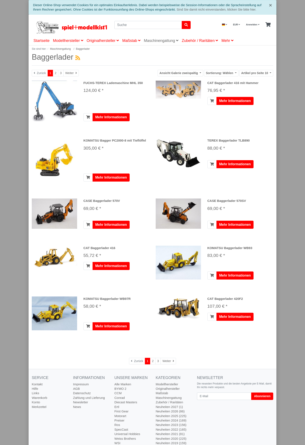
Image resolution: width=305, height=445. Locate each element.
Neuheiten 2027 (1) (169, 407)
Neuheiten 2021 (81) (170, 434)
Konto (36, 402)
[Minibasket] (268, 25)
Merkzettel (39, 407)
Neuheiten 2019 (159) (171, 443)
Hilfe (35, 388)
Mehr (227, 41)
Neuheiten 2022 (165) (171, 429)
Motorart (120, 416)
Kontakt (37, 384)
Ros (117, 425)
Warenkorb (39, 398)
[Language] (224, 25)
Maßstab (131, 41)
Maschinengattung (161, 41)
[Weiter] (71, 73)
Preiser (119, 420)
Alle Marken (122, 384)
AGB (76, 388)
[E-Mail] (224, 396)
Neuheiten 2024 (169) (171, 420)
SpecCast (121, 429)
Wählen (220, 73)
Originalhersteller (103, 41)
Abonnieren (262, 396)
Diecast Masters (125, 402)
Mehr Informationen (111, 117)
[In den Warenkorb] (88, 117)
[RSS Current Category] (77, 58)
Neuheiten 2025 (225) (171, 416)
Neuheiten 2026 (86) (170, 411)
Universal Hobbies (127, 434)
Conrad (119, 398)
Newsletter (80, 402)
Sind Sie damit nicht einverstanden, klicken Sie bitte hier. (216, 9)
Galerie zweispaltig (179, 73)
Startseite (41, 41)
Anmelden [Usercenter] (252, 24)
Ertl (116, 407)
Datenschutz (82, 393)
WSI (117, 443)
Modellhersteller (68, 41)
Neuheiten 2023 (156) (171, 425)
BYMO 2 (120, 388)
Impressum (81, 384)
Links (35, 393)
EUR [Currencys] (236, 24)
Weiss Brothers (125, 438)
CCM (118, 393)
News (77, 407)
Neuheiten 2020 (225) (171, 438)
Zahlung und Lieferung (89, 398)
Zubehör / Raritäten (200, 41)
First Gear (121, 411)
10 (255, 73)
